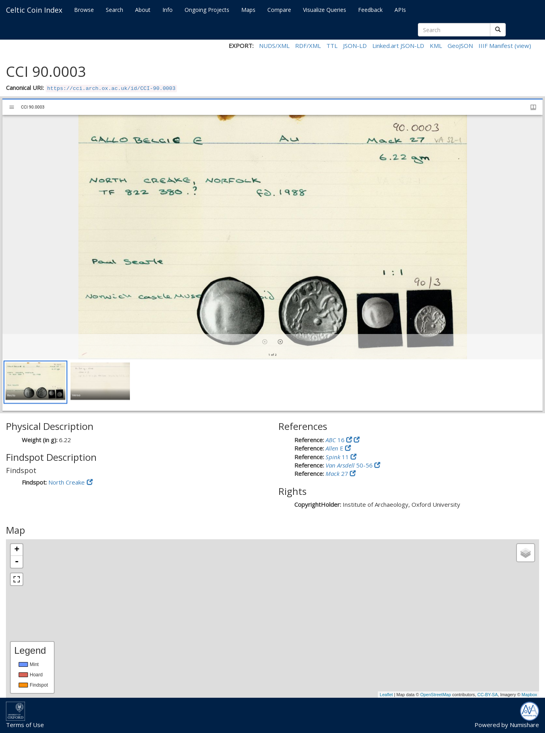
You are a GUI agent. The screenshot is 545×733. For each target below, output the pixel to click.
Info (167, 9)
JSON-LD (355, 46)
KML (436, 46)
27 (338, 473)
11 (338, 457)
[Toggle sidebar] (11, 107)
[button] (35, 382)
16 (336, 440)
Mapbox (529, 694)
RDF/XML (308, 46)
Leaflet (386, 694)
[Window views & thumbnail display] (533, 107)
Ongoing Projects (207, 9)
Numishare (524, 725)
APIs (400, 9)
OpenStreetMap (435, 694)
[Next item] (280, 341)
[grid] (272, 385)
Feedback (370, 9)
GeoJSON (460, 46)
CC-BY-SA (487, 694)
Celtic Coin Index (34, 10)
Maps (248, 9)
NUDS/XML (274, 46)
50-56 (350, 465)
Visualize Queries (324, 9)
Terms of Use (25, 725)
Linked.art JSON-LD (398, 46)
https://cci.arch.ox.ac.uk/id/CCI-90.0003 (111, 89)
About (143, 9)
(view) (523, 46)
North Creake (66, 482)
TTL (331, 46)
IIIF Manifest (495, 46)
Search (114, 9)
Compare (279, 9)
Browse (84, 9)
